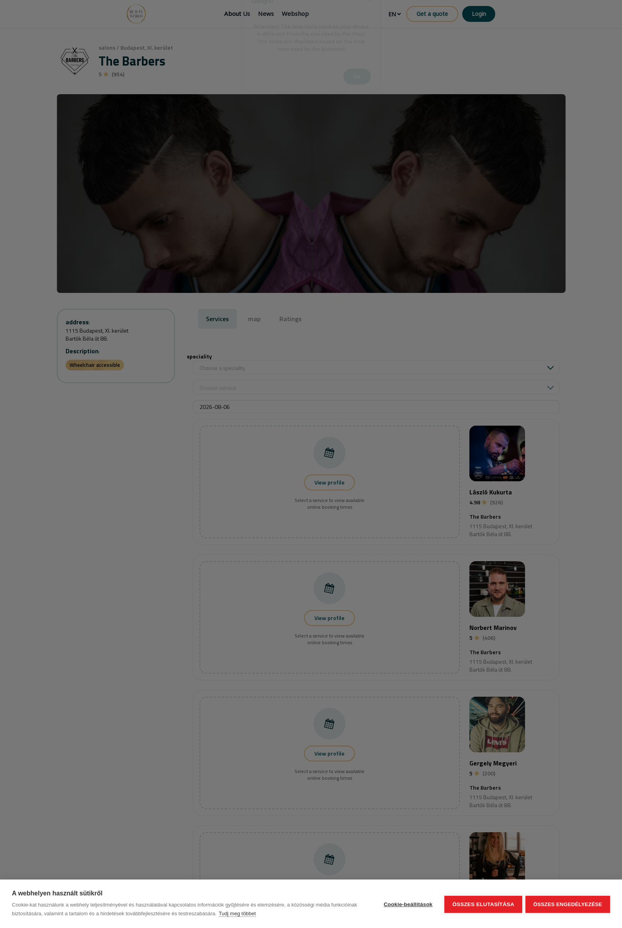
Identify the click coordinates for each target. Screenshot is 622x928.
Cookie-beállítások (407, 904)
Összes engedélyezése (567, 904)
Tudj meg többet (237, 913)
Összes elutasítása (482, 904)
